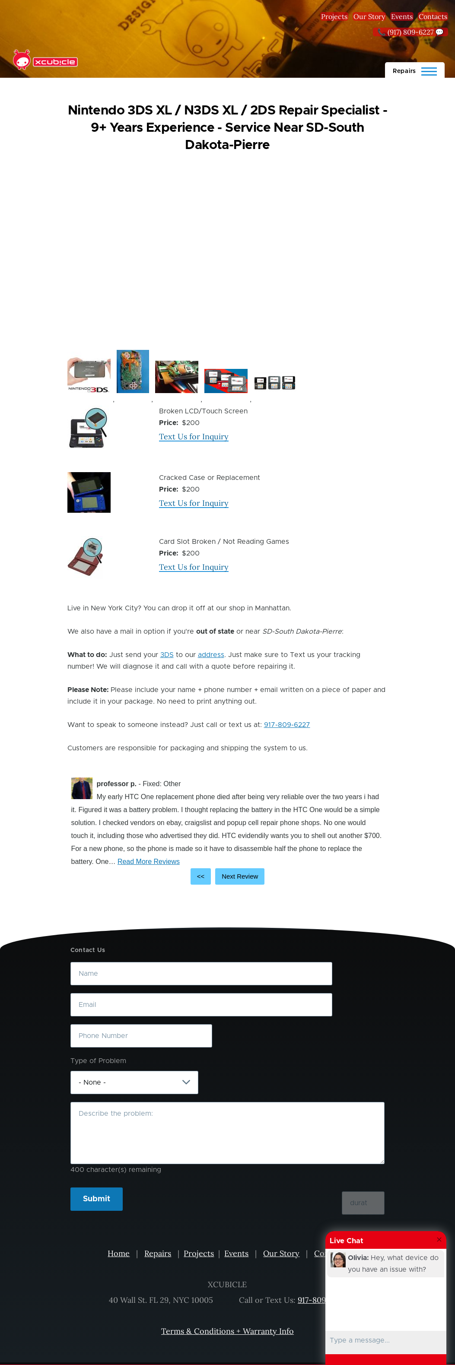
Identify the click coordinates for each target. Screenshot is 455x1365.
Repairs (157, 1253)
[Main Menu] (415, 70)
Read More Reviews (149, 861)
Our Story (369, 16)
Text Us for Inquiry (194, 436)
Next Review (240, 876)
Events (402, 16)
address (211, 654)
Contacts (433, 16)
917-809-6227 (287, 724)
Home (119, 1253)
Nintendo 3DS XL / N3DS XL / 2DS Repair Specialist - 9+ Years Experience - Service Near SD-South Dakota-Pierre (227, 128)
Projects (334, 16)
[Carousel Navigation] (227, 876)
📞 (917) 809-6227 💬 (410, 32)
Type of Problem (98, 1060)
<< (201, 876)
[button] (89, 372)
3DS (167, 654)
